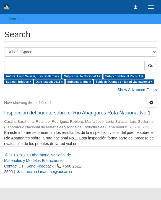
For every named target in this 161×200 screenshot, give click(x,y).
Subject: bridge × (79, 81)
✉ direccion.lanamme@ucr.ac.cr (44, 171)
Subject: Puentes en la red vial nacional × (123, 81)
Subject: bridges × (18, 81)
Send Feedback (40, 166)
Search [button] (16, 19)
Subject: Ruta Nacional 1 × (82, 76)
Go (150, 65)
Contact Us (13, 166)
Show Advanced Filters (137, 90)
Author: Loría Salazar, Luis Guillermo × (32, 76)
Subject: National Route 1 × (124, 76)
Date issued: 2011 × (49, 81)
